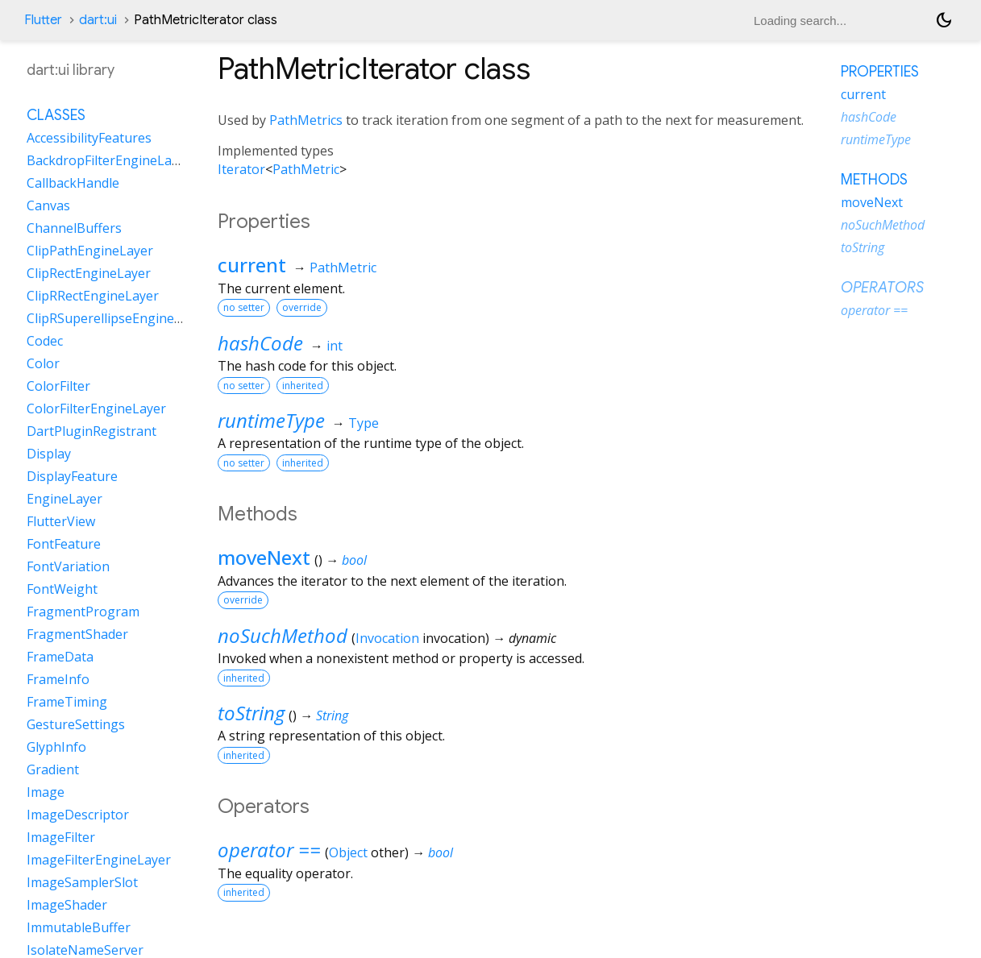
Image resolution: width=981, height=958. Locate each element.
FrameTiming (67, 702)
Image (45, 792)
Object (348, 852)
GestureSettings (76, 724)
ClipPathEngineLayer (90, 250)
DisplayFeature (72, 476)
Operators (882, 288)
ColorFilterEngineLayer (96, 408)
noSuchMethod (282, 635)
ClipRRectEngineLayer (93, 296)
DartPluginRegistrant (91, 431)
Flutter (43, 20)
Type (363, 423)
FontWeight (62, 589)
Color (43, 363)
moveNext (264, 557)
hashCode (260, 343)
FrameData (60, 657)
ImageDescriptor (78, 814)
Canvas (48, 205)
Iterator (241, 169)
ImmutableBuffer (79, 927)
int (334, 346)
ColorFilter (58, 386)
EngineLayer (64, 499)
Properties (880, 72)
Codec (45, 341)
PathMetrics (306, 120)
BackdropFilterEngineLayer (109, 160)
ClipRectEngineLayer (89, 273)
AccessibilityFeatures (89, 138)
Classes (56, 115)
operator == (269, 849)
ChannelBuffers (74, 228)
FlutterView (61, 521)
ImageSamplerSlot (82, 882)
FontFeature (64, 544)
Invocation (387, 638)
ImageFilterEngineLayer (99, 860)
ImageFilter (61, 837)
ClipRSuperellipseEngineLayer (117, 318)
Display (49, 453)
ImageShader (67, 905)
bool (354, 560)
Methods (874, 180)
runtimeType (271, 420)
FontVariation (68, 566)
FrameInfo (58, 679)
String (332, 715)
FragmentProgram (83, 611)
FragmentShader (77, 634)
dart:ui (98, 20)
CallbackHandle (73, 183)
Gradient (53, 769)
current (252, 264)
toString (251, 712)
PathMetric (305, 169)
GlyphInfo (56, 747)
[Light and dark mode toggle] (944, 20)
